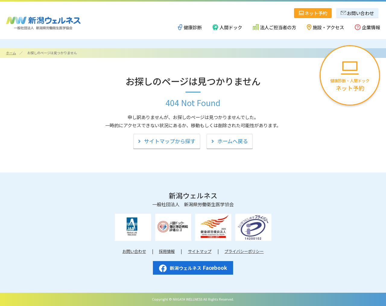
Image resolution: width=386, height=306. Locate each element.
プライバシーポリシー (244, 251)
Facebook (193, 268)
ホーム (11, 52)
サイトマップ (199, 251)
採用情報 (167, 251)
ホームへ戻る (232, 141)
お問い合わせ (134, 251)
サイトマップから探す (169, 141)
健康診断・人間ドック (350, 76)
